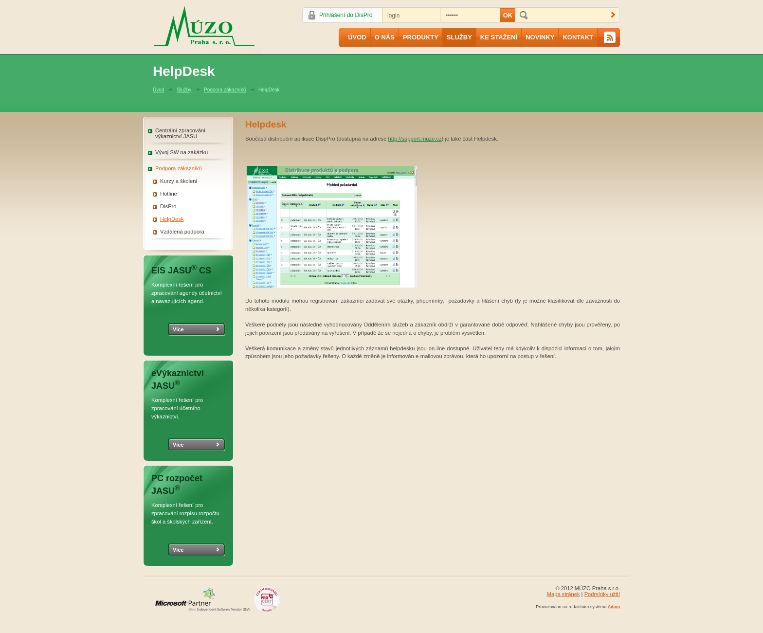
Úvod (357, 37)
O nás (385, 37)
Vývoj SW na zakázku (181, 152)
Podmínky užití (602, 594)
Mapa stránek (563, 594)
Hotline (168, 194)
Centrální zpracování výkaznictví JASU (180, 133)
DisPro (168, 206)
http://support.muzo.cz (415, 139)
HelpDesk (172, 219)
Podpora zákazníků (225, 89)
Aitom (614, 606)
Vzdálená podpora (182, 232)
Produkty (420, 37)
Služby (459, 37)
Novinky (540, 37)
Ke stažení (498, 37)
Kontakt (578, 37)
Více (178, 329)
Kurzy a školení (178, 181)
